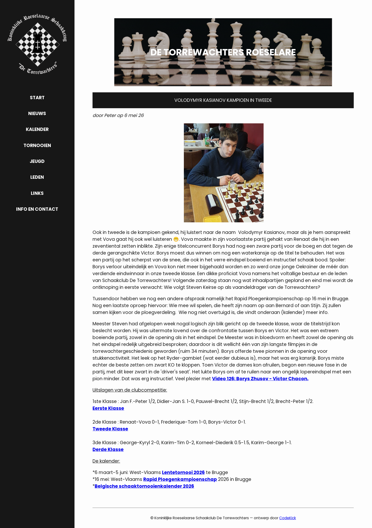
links (37, 193)
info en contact (37, 209)
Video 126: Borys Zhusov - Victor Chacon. (260, 379)
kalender (37, 129)
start (37, 97)
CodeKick (287, 517)
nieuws (37, 113)
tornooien (37, 145)
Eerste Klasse (108, 408)
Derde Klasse (108, 449)
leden (37, 177)
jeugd (37, 161)
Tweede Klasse (110, 429)
